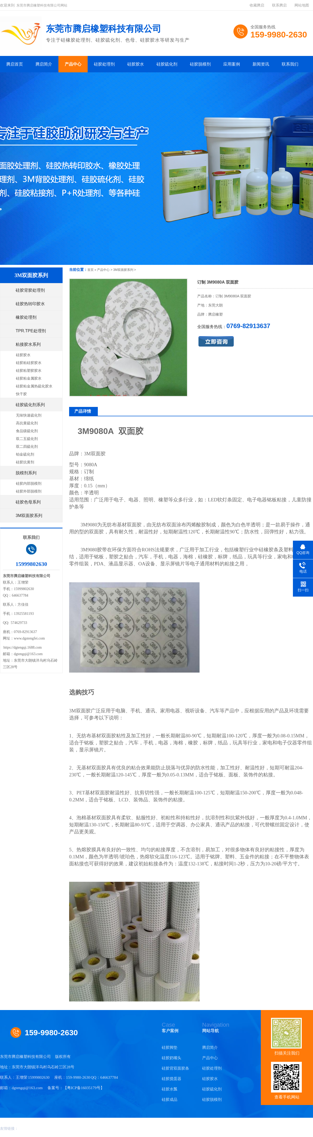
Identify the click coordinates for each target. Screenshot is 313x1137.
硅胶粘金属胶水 (28, 378)
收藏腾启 (257, 5)
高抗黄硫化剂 (27, 423)
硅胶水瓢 (169, 1089)
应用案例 (231, 64)
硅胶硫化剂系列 (30, 405)
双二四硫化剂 (27, 446)
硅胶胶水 (135, 64)
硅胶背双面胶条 (175, 1068)
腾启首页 (14, 64)
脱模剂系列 (26, 473)
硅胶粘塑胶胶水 (28, 370)
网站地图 (301, 5)
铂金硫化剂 (25, 454)
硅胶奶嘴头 (171, 1058)
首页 (90, 270)
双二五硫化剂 (27, 439)
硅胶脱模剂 (200, 64)
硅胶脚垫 (169, 1047)
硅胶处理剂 (104, 64)
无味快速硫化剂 (28, 415)
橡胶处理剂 (26, 317)
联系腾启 (279, 5)
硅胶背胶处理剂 (30, 290)
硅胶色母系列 (28, 502)
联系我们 (290, 64)
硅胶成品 (169, 1099)
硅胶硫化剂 (166, 64)
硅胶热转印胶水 (30, 304)
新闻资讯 (260, 64)
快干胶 (21, 394)
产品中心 (73, 64)
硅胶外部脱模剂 (28, 491)
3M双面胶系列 (31, 275)
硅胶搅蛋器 (171, 1079)
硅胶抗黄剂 (25, 462)
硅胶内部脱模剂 (28, 483)
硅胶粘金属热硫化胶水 (34, 386)
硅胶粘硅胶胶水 (28, 363)
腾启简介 (43, 64)
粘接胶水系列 (28, 344)
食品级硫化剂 (27, 431)
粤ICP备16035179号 (83, 1088)
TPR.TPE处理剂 (31, 331)
